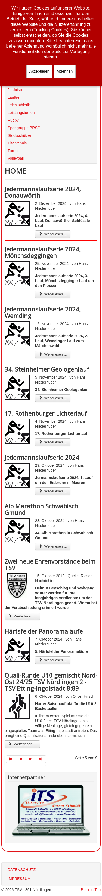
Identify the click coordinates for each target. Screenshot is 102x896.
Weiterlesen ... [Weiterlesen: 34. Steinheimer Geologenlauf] (53, 398)
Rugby (13, 120)
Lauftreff (14, 97)
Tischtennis (17, 143)
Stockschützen (20, 135)
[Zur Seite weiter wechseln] (31, 759)
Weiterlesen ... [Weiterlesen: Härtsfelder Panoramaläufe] (53, 660)
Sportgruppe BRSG (24, 128)
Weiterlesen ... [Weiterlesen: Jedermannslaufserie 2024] (53, 491)
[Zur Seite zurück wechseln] (21, 759)
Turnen (14, 151)
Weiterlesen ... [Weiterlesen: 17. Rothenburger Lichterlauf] (53, 442)
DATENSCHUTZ (22, 869)
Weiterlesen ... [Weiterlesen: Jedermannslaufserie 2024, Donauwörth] (53, 234)
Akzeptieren (39, 71)
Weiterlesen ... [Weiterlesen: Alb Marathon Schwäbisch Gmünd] (53, 546)
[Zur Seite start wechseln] (11, 759)
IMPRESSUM (19, 878)
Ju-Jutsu (15, 90)
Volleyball (16, 158)
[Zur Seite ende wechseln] (41, 759)
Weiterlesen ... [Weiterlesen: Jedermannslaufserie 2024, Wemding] (53, 354)
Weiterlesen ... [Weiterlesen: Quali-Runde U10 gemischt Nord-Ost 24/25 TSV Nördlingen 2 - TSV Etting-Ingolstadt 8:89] (22, 744)
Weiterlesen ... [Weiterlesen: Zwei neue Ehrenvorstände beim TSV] (22, 616)
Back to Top (91, 890)
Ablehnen (65, 71)
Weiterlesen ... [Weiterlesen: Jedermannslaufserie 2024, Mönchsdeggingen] (53, 294)
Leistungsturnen (21, 112)
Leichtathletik (19, 105)
